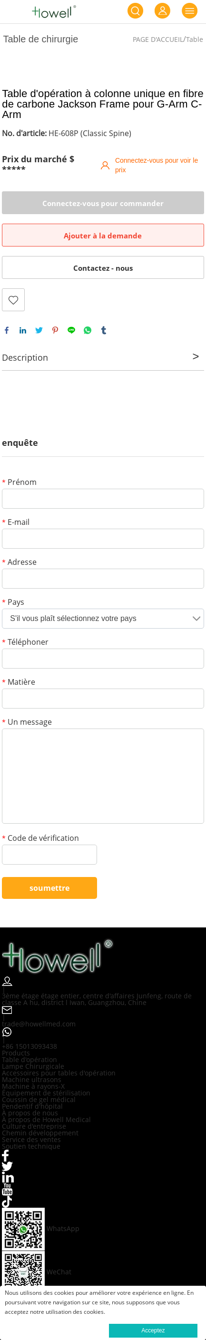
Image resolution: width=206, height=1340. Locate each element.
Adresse (19, 562)
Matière (18, 682)
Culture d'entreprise (34, 1126)
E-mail (15, 522)
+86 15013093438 (29, 1046)
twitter (39, 330)
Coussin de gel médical (39, 1099)
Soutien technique (31, 1146)
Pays (13, 602)
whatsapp (87, 330)
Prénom (19, 482)
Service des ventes (31, 1139)
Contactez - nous (103, 268)
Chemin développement (40, 1132)
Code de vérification (40, 838)
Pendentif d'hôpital (32, 1106)
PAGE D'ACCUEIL (158, 39)
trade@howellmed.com (39, 1023)
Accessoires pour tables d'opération (59, 1072)
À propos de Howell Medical (46, 1119)
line (71, 330)
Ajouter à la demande (103, 235)
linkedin (23, 330)
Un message (27, 722)
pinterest (55, 330)
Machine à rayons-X (33, 1086)
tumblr (103, 330)
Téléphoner (25, 642)
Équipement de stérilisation (46, 1092)
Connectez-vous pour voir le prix (156, 165)
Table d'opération (29, 1059)
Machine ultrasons (31, 1079)
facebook (6, 330)
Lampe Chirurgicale (33, 1066)
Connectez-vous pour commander (103, 203)
